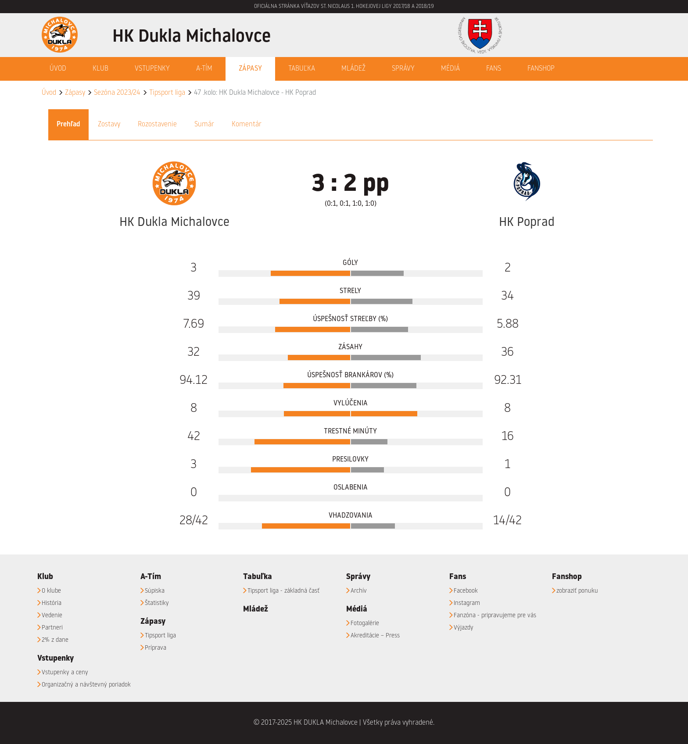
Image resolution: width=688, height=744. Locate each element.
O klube (51, 590)
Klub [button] (100, 68)
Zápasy (75, 93)
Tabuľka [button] (301, 68)
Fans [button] (493, 68)
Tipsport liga (167, 93)
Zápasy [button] (250, 68)
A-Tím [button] (204, 68)
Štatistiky (157, 603)
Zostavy (109, 124)
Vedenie (52, 615)
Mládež (353, 68)
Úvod (58, 68)
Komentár (247, 124)
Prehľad (68, 124)
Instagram (467, 603)
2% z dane (55, 640)
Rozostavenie (157, 124)
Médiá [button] (450, 68)
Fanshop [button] (541, 68)
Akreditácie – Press (375, 635)
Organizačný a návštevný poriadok (86, 684)
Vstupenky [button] (152, 68)
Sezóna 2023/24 (117, 93)
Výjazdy (463, 627)
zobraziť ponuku (577, 590)
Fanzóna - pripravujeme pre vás (495, 615)
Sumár (204, 124)
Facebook (466, 590)
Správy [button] (403, 68)
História (51, 603)
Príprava (155, 647)
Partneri (52, 627)
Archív (359, 590)
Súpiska (155, 590)
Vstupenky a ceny (65, 672)
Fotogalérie (365, 623)
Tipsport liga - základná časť (283, 590)
